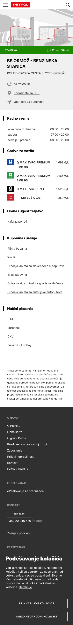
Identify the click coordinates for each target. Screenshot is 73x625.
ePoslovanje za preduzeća (25, 491)
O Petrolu (13, 426)
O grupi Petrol (16, 438)
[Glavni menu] (5, 5)
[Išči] (67, 5)
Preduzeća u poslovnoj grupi (27, 444)
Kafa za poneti (17, 221)
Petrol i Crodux (17, 469)
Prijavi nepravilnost (20, 456)
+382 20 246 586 (19, 521)
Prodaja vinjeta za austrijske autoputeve (34, 292)
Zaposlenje (14, 450)
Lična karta (14, 432)
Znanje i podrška (18, 533)
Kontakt (12, 463)
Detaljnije (25, 587)
